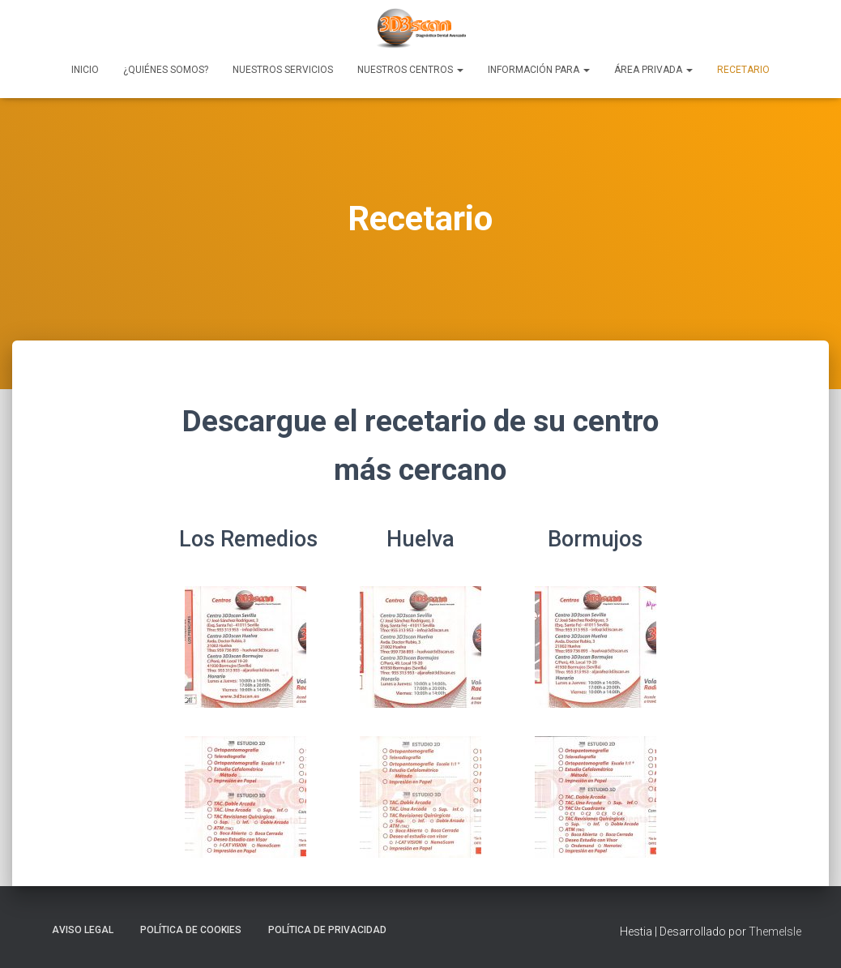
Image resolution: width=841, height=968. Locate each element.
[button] (459, 69)
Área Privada (653, 69)
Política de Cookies (190, 930)
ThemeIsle (775, 931)
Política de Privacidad (327, 930)
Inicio (85, 69)
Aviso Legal (82, 930)
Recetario (743, 69)
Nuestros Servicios (283, 69)
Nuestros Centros (410, 69)
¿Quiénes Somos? (165, 69)
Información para (539, 69)
